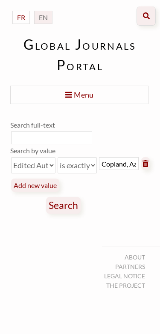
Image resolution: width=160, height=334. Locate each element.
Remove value (145, 163)
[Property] (33, 165)
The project (125, 285)
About (135, 257)
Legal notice (124, 276)
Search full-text (32, 125)
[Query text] (119, 163)
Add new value (35, 185)
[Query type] (77, 165)
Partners (130, 266)
